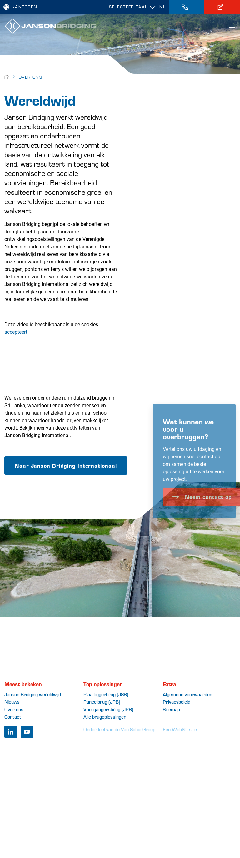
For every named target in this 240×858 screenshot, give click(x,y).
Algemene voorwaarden (187, 694)
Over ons (30, 77)
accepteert (15, 331)
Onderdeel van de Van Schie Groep (119, 729)
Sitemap (171, 709)
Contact (12, 716)
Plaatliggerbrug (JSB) (105, 694)
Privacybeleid (176, 701)
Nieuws (12, 701)
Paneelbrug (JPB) (101, 701)
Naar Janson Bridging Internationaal (66, 465)
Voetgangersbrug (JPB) (108, 709)
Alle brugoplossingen (104, 716)
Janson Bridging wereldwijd (32, 694)
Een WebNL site (180, 729)
